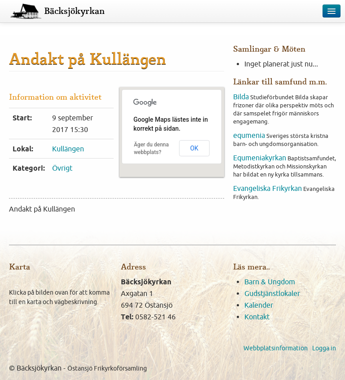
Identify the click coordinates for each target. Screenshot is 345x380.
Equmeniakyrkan (259, 158)
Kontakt (257, 317)
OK (194, 148)
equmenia (249, 135)
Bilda (241, 97)
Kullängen (68, 149)
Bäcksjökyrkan (74, 11)
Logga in (324, 348)
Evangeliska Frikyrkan (267, 188)
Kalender (258, 305)
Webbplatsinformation (275, 348)
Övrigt (62, 168)
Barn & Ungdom (269, 282)
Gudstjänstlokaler (272, 293)
